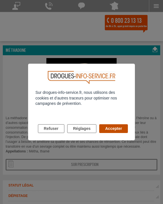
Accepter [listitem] (113, 128)
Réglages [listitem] (81, 128)
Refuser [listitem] (51, 128)
